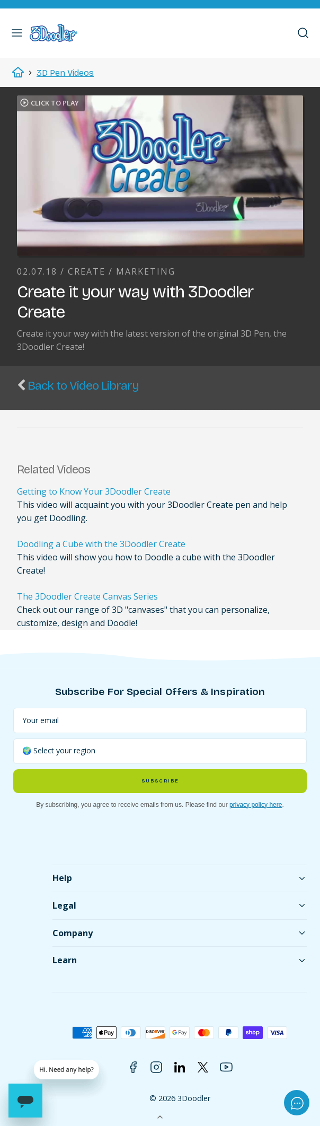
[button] (17, 33)
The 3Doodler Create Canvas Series (87, 596)
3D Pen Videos (65, 73)
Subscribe (160, 781)
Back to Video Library (83, 386)
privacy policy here (255, 804)
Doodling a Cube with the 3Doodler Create (101, 544)
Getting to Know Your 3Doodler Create (94, 491)
